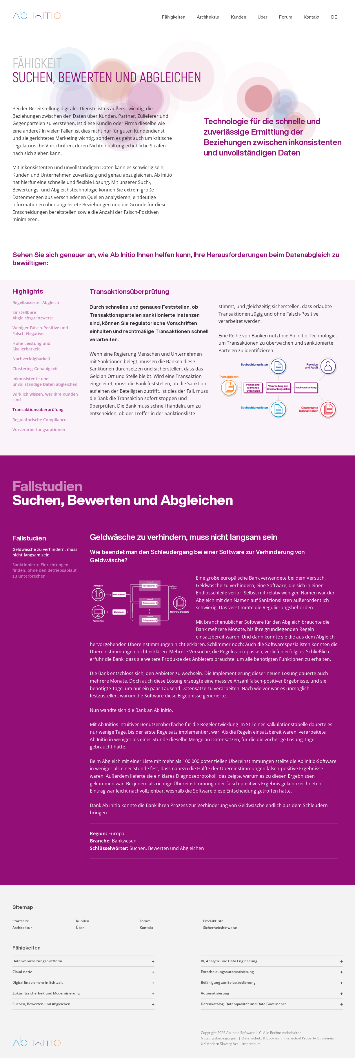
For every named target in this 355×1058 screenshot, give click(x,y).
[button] (108, 961)
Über (262, 17)
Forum (285, 17)
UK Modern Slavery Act (219, 1043)
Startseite (20, 920)
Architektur (208, 17)
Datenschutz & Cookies (260, 1038)
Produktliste (213, 920)
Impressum (251, 1043)
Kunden (238, 17)
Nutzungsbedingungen (219, 1038)
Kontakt (312, 17)
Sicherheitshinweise (220, 927)
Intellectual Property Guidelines (308, 1038)
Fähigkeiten (173, 17)
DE (334, 17)
